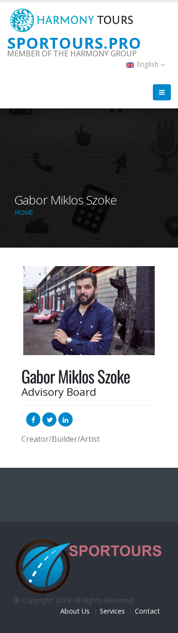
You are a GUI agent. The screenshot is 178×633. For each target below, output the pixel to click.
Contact (147, 610)
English (145, 64)
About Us (75, 610)
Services (112, 610)
